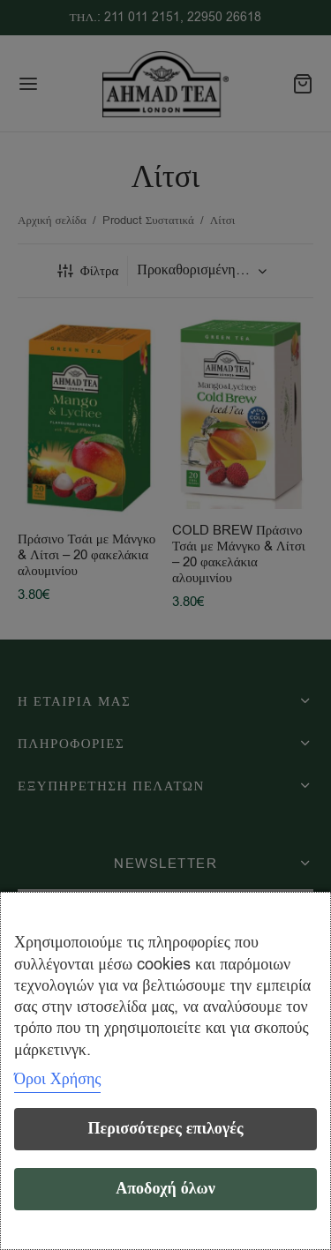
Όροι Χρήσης (57, 1078)
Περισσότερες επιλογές (165, 1129)
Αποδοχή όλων (165, 1189)
